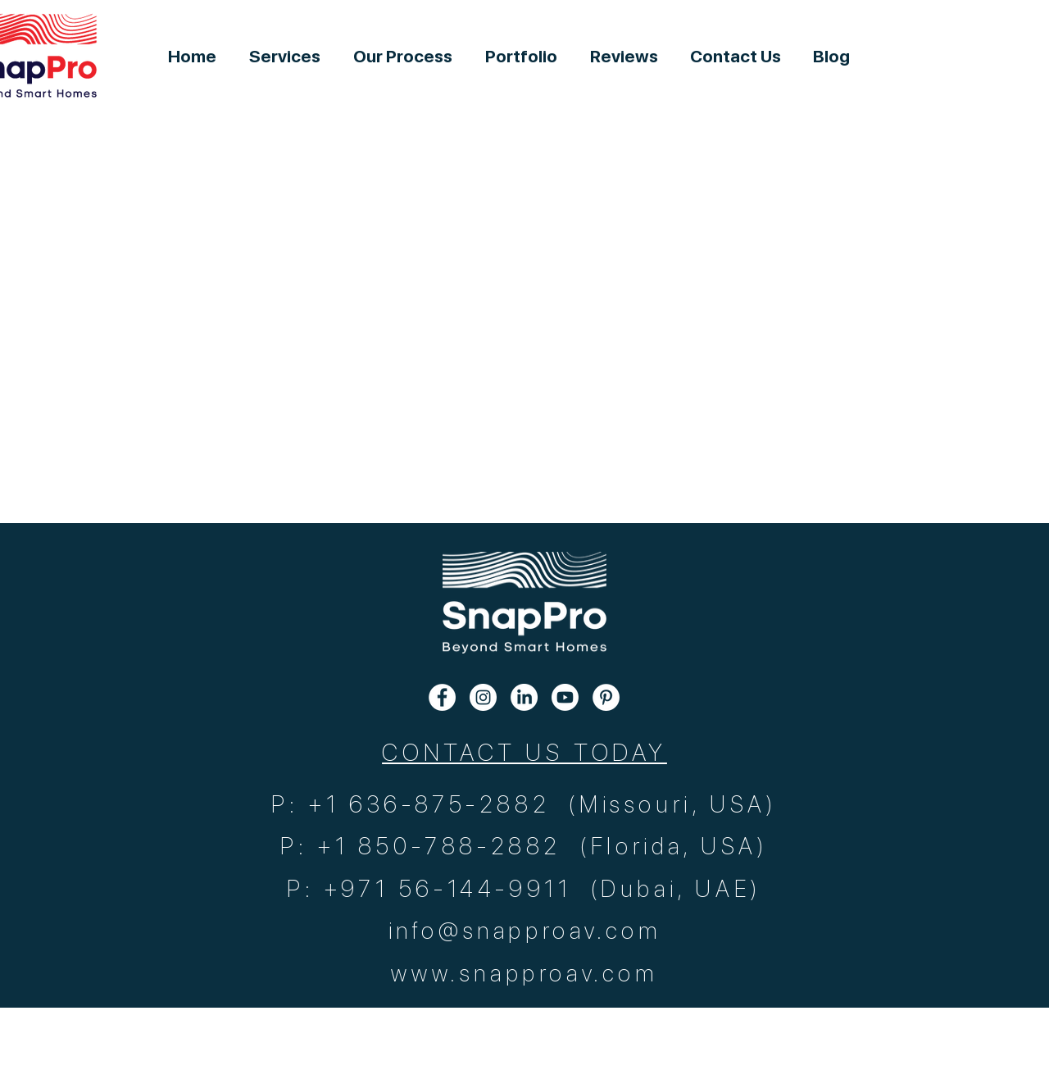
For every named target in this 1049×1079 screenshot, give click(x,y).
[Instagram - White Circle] (483, 697)
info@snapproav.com (524, 931)
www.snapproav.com (524, 973)
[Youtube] (565, 697)
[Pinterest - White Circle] (606, 697)
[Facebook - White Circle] (442, 697)
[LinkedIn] (524, 697)
